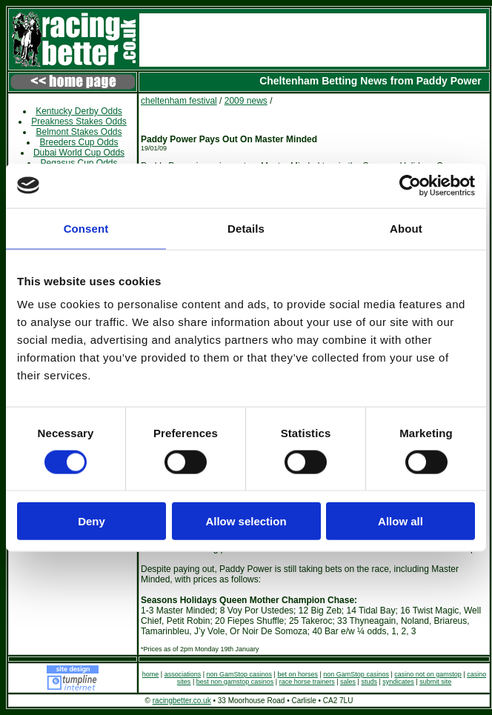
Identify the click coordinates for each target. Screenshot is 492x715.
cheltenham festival (179, 101)
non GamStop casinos (240, 674)
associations (183, 674)
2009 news (246, 101)
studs (369, 681)
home (150, 674)
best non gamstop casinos (235, 681)
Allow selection (245, 521)
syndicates (398, 681)
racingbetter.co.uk (182, 700)
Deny (91, 521)
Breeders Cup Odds (78, 142)
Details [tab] (246, 228)
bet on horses (297, 674)
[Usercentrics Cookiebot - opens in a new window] (410, 185)
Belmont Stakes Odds (79, 132)
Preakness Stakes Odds (79, 121)
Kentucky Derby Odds (79, 111)
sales (348, 681)
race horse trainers (307, 681)
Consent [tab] (86, 228)
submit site (435, 681)
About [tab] (406, 228)
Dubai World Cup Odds (78, 152)
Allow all (400, 521)
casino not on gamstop (428, 674)
